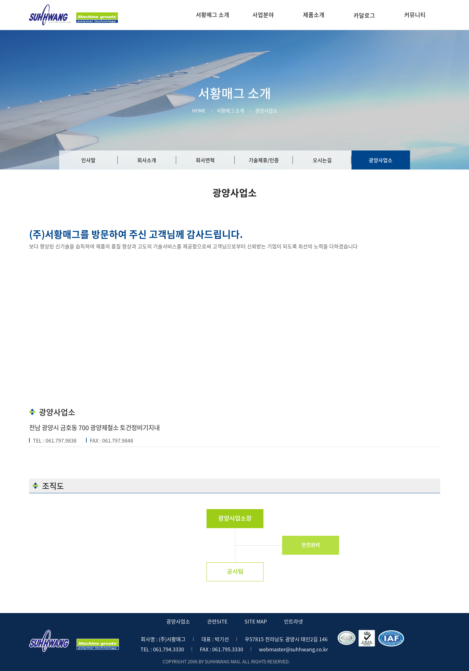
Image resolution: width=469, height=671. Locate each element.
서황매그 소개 (212, 14)
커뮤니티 (415, 14)
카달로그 (364, 15)
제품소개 (313, 14)
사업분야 (263, 14)
